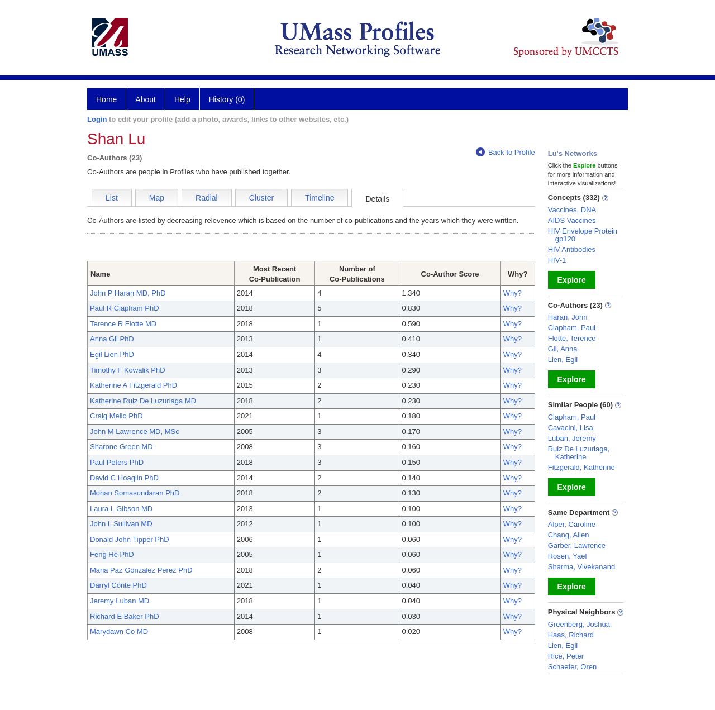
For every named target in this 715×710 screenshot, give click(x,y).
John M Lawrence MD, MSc (134, 431)
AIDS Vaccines (572, 220)
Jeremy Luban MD (119, 601)
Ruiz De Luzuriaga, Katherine (579, 453)
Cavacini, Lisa (570, 427)
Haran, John (568, 317)
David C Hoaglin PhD (124, 478)
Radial (207, 197)
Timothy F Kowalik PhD (127, 370)
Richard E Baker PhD (124, 616)
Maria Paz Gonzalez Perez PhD (141, 570)
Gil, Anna (563, 349)
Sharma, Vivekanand (581, 567)
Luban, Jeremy (572, 438)
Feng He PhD (112, 554)
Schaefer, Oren (572, 667)
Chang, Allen (568, 535)
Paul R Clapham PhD (124, 308)
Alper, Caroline (571, 524)
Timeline (319, 197)
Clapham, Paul (571, 327)
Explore (571, 279)
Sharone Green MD (121, 446)
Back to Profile (505, 152)
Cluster (261, 197)
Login (97, 119)
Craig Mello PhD (116, 416)
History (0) (227, 99)
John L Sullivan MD (121, 524)
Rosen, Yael (567, 556)
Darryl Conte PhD (118, 585)
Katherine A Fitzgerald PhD (133, 385)
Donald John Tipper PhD (129, 539)
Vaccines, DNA (572, 210)
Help (182, 99)
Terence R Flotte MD (123, 324)
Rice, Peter (566, 656)
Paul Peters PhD (117, 462)
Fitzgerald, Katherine (581, 467)
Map (156, 197)
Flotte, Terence (572, 338)
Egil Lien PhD (112, 354)
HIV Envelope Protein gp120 (582, 235)
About (145, 99)
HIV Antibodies (571, 249)
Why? (512, 293)
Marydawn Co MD (119, 631)
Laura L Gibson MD (121, 508)
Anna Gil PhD (112, 339)
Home (106, 99)
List (112, 197)
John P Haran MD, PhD (128, 293)
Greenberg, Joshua (579, 624)
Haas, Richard (571, 635)
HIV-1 (557, 260)
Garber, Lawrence (577, 545)
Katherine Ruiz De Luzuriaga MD (143, 401)
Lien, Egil (563, 359)
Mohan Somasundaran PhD (134, 493)
